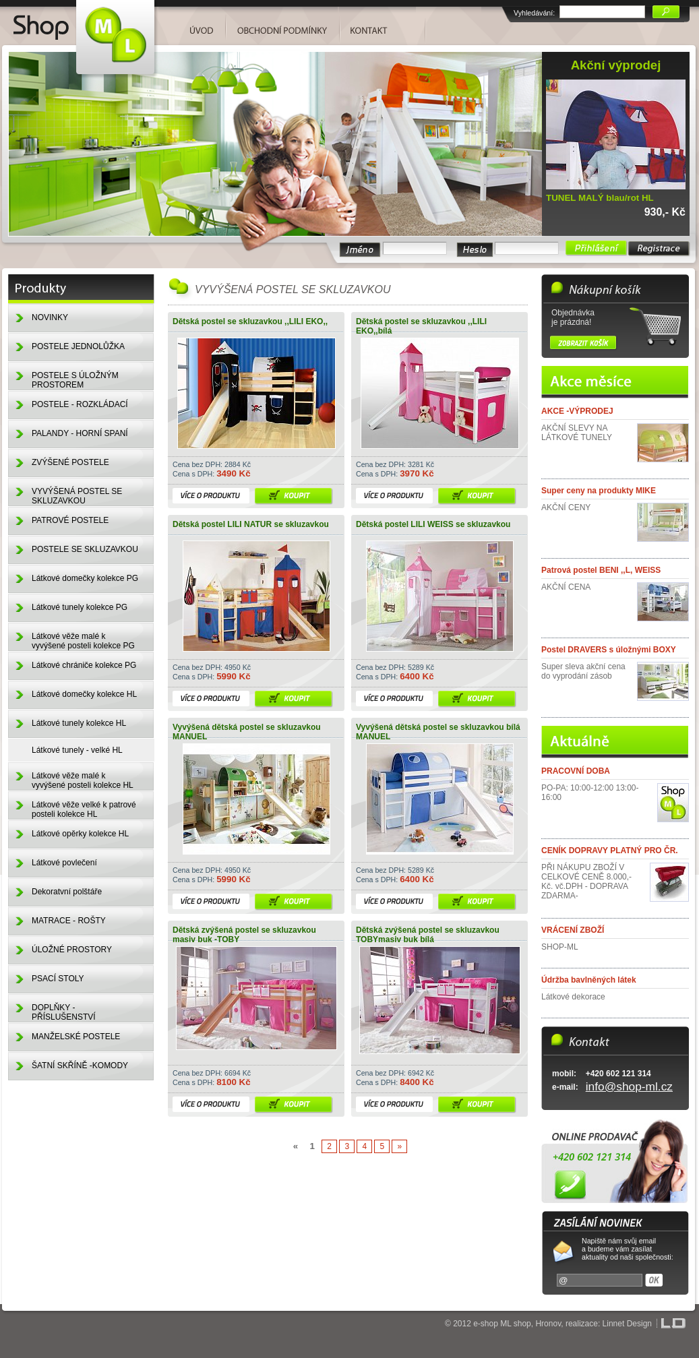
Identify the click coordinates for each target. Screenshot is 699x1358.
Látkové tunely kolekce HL (79, 723)
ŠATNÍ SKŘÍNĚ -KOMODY (80, 1065)
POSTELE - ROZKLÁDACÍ (80, 404)
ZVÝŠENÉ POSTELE (70, 462)
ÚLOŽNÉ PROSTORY (72, 949)
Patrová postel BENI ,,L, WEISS (601, 570)
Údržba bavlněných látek (588, 980)
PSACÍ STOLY (58, 978)
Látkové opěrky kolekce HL (80, 833)
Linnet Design (627, 1323)
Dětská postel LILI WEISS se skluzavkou (433, 524)
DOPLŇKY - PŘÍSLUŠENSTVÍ (64, 1012)
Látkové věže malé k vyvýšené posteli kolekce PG (83, 640)
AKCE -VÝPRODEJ (577, 411)
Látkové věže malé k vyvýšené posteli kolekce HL (82, 780)
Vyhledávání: (534, 13)
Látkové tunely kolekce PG (79, 607)
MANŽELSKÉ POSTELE (76, 1036)
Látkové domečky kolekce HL (84, 694)
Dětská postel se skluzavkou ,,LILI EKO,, (250, 321)
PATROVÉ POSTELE (70, 520)
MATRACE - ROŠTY (69, 920)
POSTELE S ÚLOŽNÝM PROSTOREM (75, 380)
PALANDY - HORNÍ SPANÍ (80, 433)
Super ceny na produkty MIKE (598, 490)
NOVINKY (50, 317)
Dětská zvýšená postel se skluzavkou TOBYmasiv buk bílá (427, 934)
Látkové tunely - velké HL (77, 750)
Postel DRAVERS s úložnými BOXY (608, 649)
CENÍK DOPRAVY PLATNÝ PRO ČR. (609, 850)
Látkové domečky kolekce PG (85, 578)
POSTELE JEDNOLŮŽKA (78, 346)
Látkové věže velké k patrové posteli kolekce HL (84, 809)
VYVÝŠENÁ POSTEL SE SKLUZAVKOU (77, 496)
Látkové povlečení (64, 862)
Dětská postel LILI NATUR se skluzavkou (251, 524)
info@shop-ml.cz (629, 1086)
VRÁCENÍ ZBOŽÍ (572, 930)
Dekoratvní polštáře (67, 891)
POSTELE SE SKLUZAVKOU (85, 549)
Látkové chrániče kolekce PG (84, 665)
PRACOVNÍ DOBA (575, 771)
